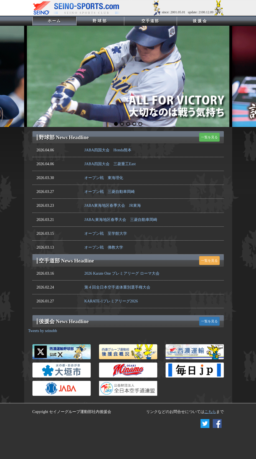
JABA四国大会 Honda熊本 (107, 150)
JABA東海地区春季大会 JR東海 (112, 205)
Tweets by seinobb (42, 331)
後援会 (200, 21)
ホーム (62, 21)
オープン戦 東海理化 (103, 178)
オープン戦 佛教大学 (103, 247)
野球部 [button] (100, 21)
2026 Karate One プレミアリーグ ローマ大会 (121, 273)
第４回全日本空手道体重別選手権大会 (117, 287)
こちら (210, 412)
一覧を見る (209, 137)
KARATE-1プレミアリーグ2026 (111, 301)
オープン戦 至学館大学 (105, 233)
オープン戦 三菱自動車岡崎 (109, 192)
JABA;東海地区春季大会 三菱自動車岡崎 (120, 220)
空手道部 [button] (150, 21)
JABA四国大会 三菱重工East (110, 164)
